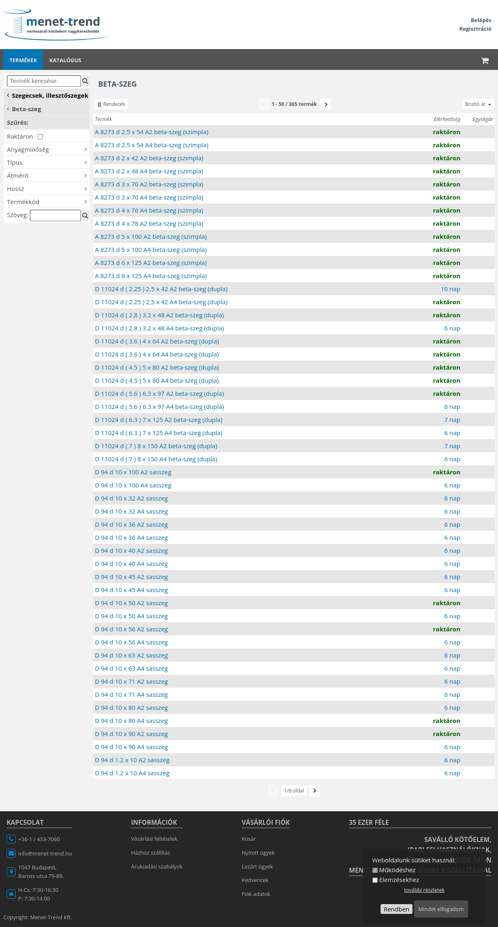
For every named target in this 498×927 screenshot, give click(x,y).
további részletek (424, 890)
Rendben (397, 909)
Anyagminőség (48, 148)
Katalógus (65, 60)
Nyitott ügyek (258, 852)
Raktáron (25, 136)
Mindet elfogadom (441, 909)
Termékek (23, 60)
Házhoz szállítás (150, 852)
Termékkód (48, 201)
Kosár (249, 838)
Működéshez (397, 870)
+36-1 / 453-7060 (39, 839)
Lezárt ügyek (257, 866)
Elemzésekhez (399, 879)
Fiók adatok (256, 894)
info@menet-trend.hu (45, 853)
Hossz (48, 188)
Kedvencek (255, 880)
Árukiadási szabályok (157, 866)
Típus (48, 161)
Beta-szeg (24, 108)
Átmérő (48, 175)
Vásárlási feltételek (154, 838)
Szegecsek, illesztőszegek (47, 94)
